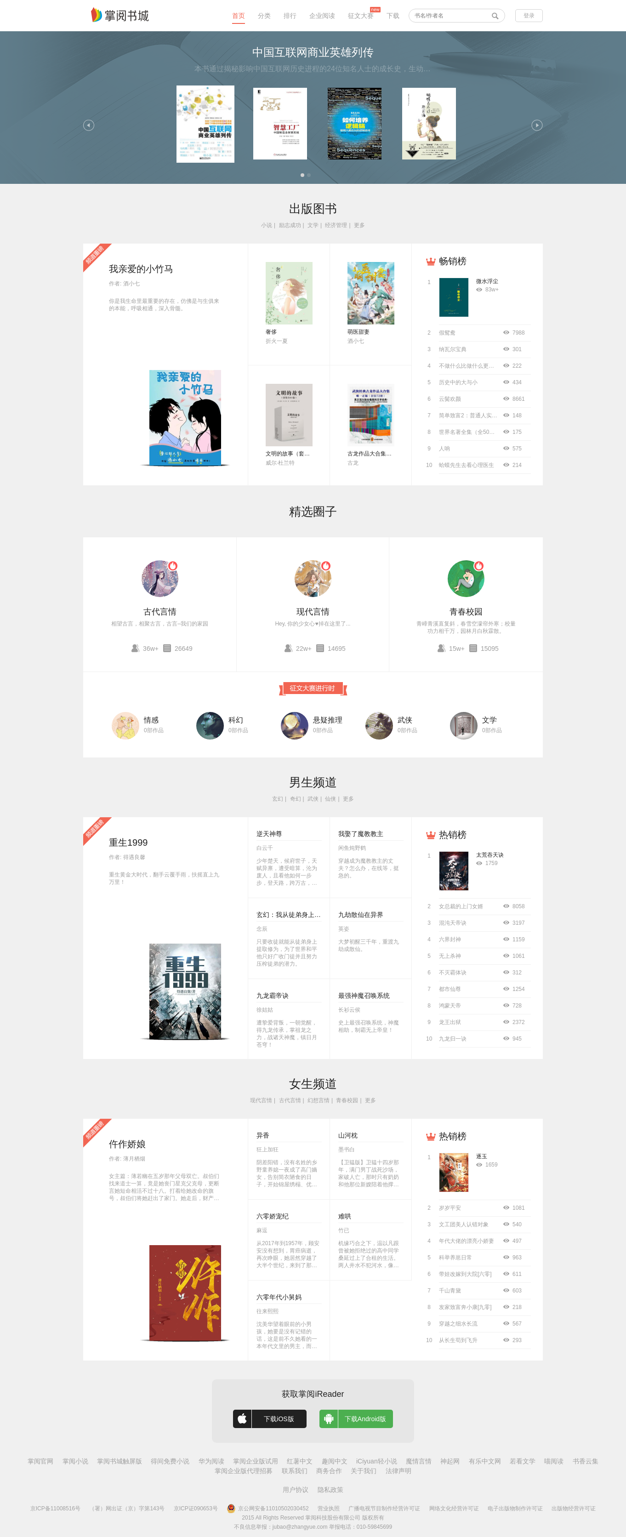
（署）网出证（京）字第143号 (127, 1508)
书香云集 (585, 1461)
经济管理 (336, 225)
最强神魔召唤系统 (364, 995)
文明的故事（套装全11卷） (299, 453)
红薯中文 (300, 1461)
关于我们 (363, 1470)
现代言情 (313, 611)
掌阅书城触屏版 (119, 1461)
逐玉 (481, 1156)
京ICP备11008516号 (55, 1508)
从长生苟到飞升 (458, 1340)
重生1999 (128, 842)
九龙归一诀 (453, 1039)
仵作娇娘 (127, 1144)
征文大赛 (361, 15)
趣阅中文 (334, 1461)
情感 (151, 720)
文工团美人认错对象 (464, 1224)
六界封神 (450, 939)
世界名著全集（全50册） (469, 432)
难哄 (344, 1216)
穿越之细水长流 (458, 1324)
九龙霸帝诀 (272, 995)
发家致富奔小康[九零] (465, 1307)
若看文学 (522, 1461)
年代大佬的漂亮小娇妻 (466, 1241)
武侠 (405, 720)
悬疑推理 (327, 720)
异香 (262, 1135)
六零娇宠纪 (272, 1216)
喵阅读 (553, 1461)
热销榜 (453, 835)
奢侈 (271, 332)
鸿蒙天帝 (450, 1005)
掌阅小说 (75, 1461)
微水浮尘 (487, 281)
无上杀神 (450, 956)
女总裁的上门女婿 (461, 906)
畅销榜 (453, 261)
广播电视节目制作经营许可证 (384, 1508)
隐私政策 (330, 1489)
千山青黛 (450, 1290)
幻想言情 (318, 1100)
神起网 (450, 1461)
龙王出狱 (450, 1022)
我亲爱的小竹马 (141, 269)
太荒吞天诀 (490, 855)
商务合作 (329, 1470)
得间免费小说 (170, 1461)
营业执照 (329, 1508)
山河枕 (348, 1135)
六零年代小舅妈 (279, 1297)
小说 (266, 225)
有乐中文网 (485, 1461)
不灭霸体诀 (453, 972)
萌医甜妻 (358, 332)
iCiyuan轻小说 (376, 1461)
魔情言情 (419, 1461)
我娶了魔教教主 (360, 833)
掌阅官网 (40, 1461)
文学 (313, 225)
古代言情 (159, 611)
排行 (290, 15)
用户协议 (295, 1489)
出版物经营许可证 (574, 1508)
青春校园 (466, 611)
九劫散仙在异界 (360, 914)
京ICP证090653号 (196, 1508)
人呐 (444, 448)
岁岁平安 (450, 1208)
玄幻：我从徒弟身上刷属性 (295, 914)
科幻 (235, 720)
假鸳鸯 (447, 333)
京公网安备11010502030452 (267, 1508)
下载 (393, 15)
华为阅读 (211, 1461)
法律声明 (398, 1470)
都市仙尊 (450, 989)
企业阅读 (322, 15)
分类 (264, 15)
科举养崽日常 (455, 1257)
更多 (359, 225)
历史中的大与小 (458, 382)
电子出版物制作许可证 (515, 1508)
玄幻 (277, 799)
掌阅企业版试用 (255, 1461)
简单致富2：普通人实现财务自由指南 (484, 415)
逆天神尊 (269, 833)
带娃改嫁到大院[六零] (465, 1274)
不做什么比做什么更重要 (469, 366)
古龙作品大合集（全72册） (380, 453)
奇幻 (295, 799)
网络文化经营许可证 (454, 1508)
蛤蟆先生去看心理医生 (466, 465)
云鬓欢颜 (450, 399)
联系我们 (294, 1470)
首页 (238, 15)
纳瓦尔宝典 (453, 349)
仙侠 (330, 799)
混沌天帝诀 (453, 923)
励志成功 (290, 225)
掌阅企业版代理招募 (244, 1470)
